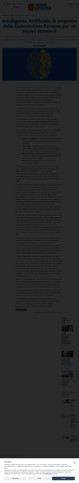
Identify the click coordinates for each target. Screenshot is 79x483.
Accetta (63, 478)
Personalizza (15, 478)
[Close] (74, 462)
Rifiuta (39, 478)
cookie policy (48, 474)
